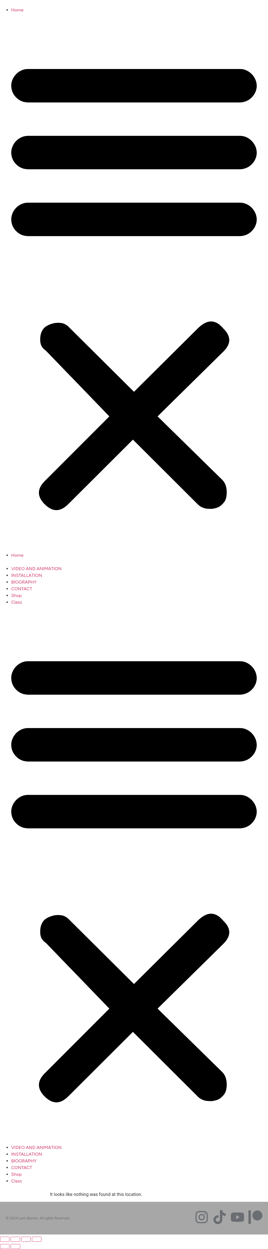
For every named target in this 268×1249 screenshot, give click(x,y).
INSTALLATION (26, 575)
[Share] (26, 1239)
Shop (16, 595)
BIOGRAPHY (24, 582)
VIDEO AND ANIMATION (36, 568)
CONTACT (21, 588)
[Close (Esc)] (36, 1239)
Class (16, 602)
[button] (134, 282)
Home (17, 10)
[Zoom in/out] (5, 1239)
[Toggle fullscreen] (15, 1239)
